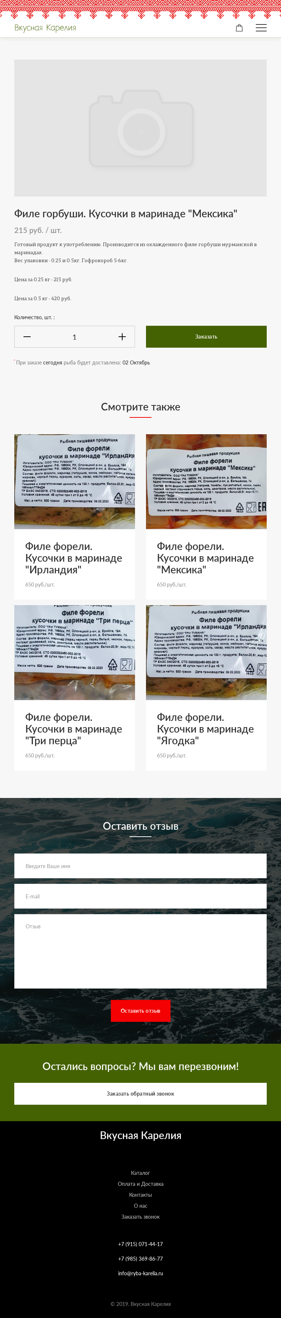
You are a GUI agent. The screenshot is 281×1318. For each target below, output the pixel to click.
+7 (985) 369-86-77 (140, 1259)
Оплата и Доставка (141, 1184)
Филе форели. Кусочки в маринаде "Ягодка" (205, 728)
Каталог (140, 1173)
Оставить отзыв (141, 1011)
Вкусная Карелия (140, 1135)
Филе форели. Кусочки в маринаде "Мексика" (205, 557)
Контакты (140, 1195)
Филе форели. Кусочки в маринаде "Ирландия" (73, 557)
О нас (140, 1206)
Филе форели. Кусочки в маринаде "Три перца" (73, 728)
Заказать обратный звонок (140, 1093)
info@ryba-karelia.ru (140, 1273)
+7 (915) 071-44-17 (140, 1244)
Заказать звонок (140, 1217)
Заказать (206, 336)
